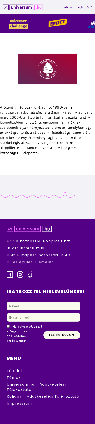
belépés (68, 7)
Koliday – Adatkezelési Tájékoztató (43, 396)
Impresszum (19, 403)
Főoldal (14, 370)
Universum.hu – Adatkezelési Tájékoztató (36, 387)
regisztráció (84, 7)
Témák (14, 377)
